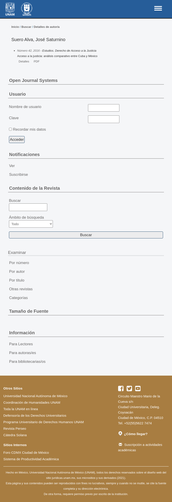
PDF (36, 61)
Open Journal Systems (33, 80)
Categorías (18, 298)
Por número (19, 263)
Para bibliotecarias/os (27, 361)
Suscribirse (18, 174)
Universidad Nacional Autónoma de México (35, 396)
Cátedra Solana (15, 435)
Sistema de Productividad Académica (31, 459)
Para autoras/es (22, 353)
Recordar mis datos (29, 129)
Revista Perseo (14, 428)
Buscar (26, 27)
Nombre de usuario (25, 107)
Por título (16, 280)
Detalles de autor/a (47, 27)
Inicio (15, 27)
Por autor (17, 271)
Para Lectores (21, 344)
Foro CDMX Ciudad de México (26, 452)
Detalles (24, 61)
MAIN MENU (158, 8)
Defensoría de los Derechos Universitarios (34, 415)
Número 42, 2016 (28, 50)
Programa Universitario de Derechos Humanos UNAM (43, 422)
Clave (14, 118)
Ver (12, 166)
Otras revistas (21, 289)
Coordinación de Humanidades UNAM (31, 402)
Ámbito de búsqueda (31, 221)
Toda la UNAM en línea (20, 409)
